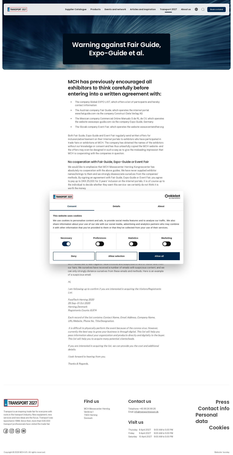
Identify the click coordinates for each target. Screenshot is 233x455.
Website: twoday (221, 452)
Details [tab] (116, 206)
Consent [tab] (72, 206)
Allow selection (116, 256)
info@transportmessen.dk (146, 412)
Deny (74, 256)
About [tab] (161, 206)
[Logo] (19, 9)
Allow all (159, 256)
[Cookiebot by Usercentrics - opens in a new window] (167, 197)
